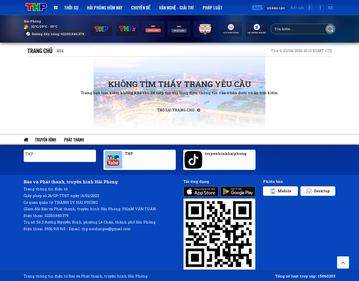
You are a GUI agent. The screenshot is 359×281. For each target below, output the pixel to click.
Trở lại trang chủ (178, 110)
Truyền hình (45, 140)
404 (60, 50)
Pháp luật (212, 7)
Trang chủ (40, 50)
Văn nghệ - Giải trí (176, 7)
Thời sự (71, 7)
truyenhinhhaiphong (226, 153)
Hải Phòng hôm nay (104, 7)
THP (29, 153)
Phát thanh (74, 140)
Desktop (318, 191)
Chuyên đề (140, 7)
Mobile (280, 191)
